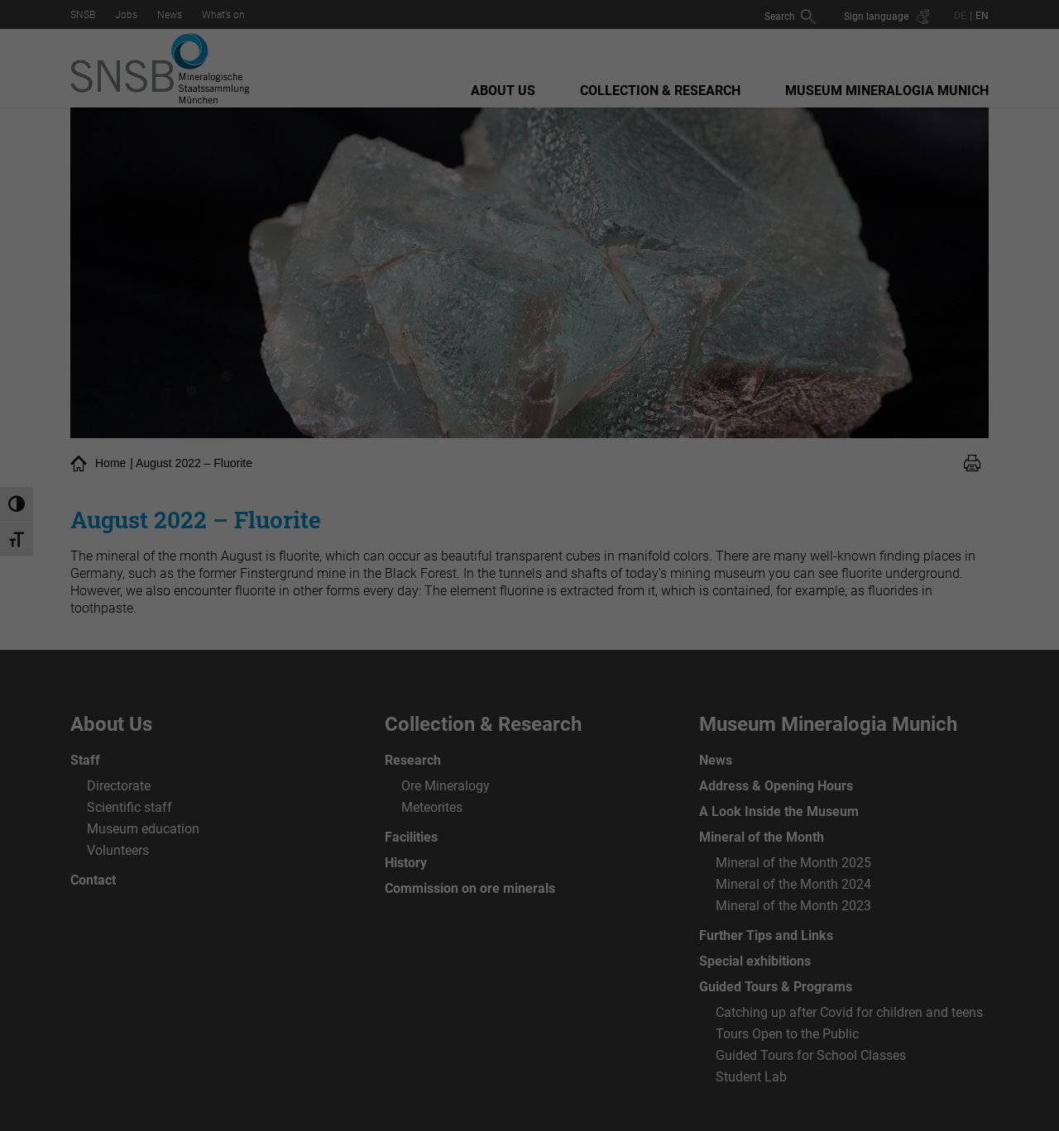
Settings (335, 200)
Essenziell (350, 237)
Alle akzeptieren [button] (529, 294)
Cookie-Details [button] (529, 427)
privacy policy (406, 184)
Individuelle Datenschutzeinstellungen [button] (529, 392)
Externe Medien (683, 237)
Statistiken (510, 237)
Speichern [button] (529, 343)
